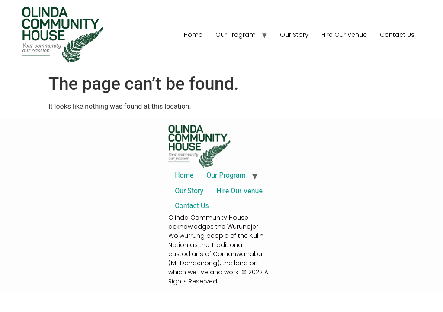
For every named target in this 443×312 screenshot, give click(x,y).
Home (193, 34)
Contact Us (397, 34)
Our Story (294, 34)
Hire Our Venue (344, 34)
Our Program (235, 34)
